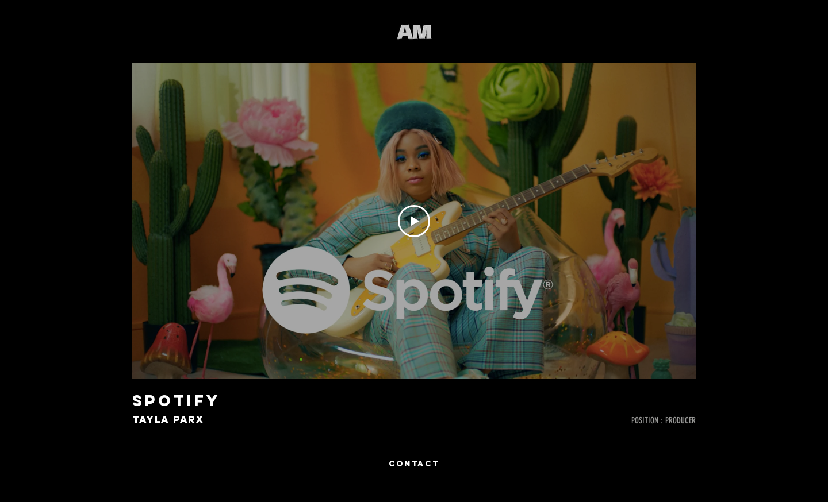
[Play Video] (414, 221)
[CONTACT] (414, 464)
